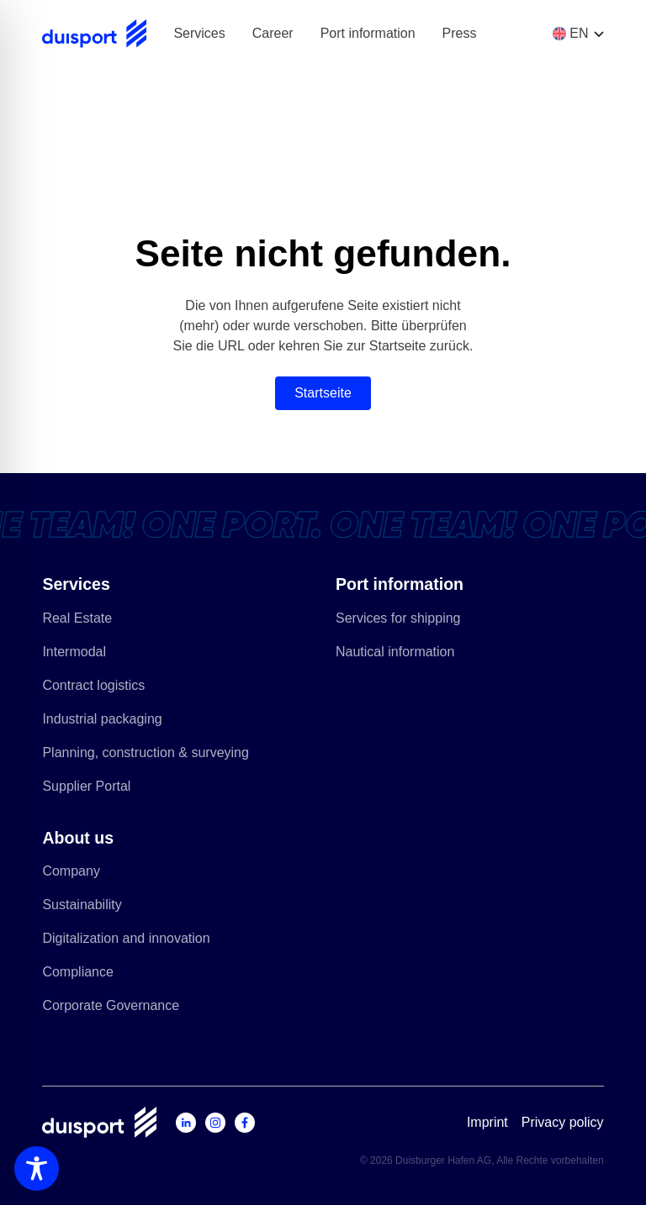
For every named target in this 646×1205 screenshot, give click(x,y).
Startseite (323, 393)
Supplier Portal (93, 789)
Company (77, 874)
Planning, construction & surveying (152, 755)
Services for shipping (405, 621)
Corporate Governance (117, 1008)
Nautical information (402, 655)
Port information (368, 33)
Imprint (487, 1122)
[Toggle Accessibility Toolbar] (37, 1168)
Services (199, 33)
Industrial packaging (108, 722)
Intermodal (80, 655)
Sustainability (88, 907)
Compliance (84, 975)
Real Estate (83, 621)
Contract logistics (100, 688)
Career (273, 33)
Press (459, 33)
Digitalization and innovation (132, 941)
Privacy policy (563, 1122)
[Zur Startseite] (94, 33)
